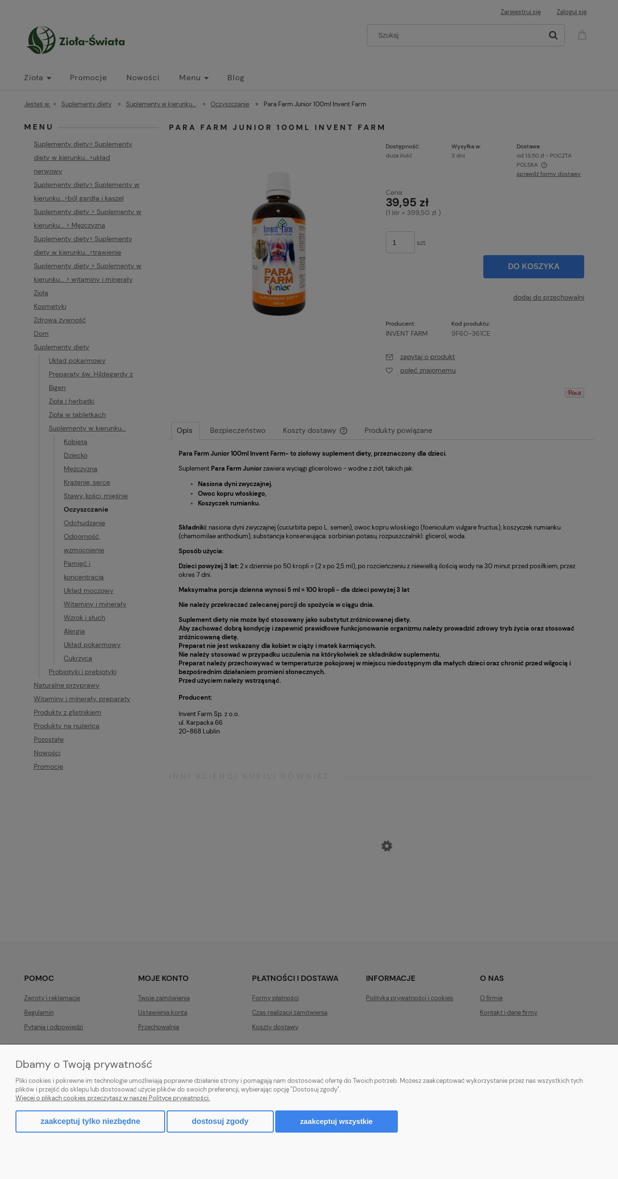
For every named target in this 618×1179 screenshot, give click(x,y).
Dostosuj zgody (220, 1121)
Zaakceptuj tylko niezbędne (90, 1121)
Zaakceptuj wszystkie (336, 1121)
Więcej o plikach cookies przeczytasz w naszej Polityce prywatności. (112, 1098)
